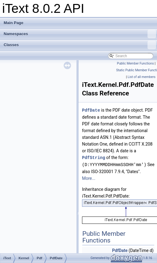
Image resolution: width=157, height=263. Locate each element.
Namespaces (80, 34)
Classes (80, 45)
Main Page (13, 22)
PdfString (93, 157)
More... (88, 177)
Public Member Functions (135, 63)
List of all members (141, 77)
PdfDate (91, 110)
